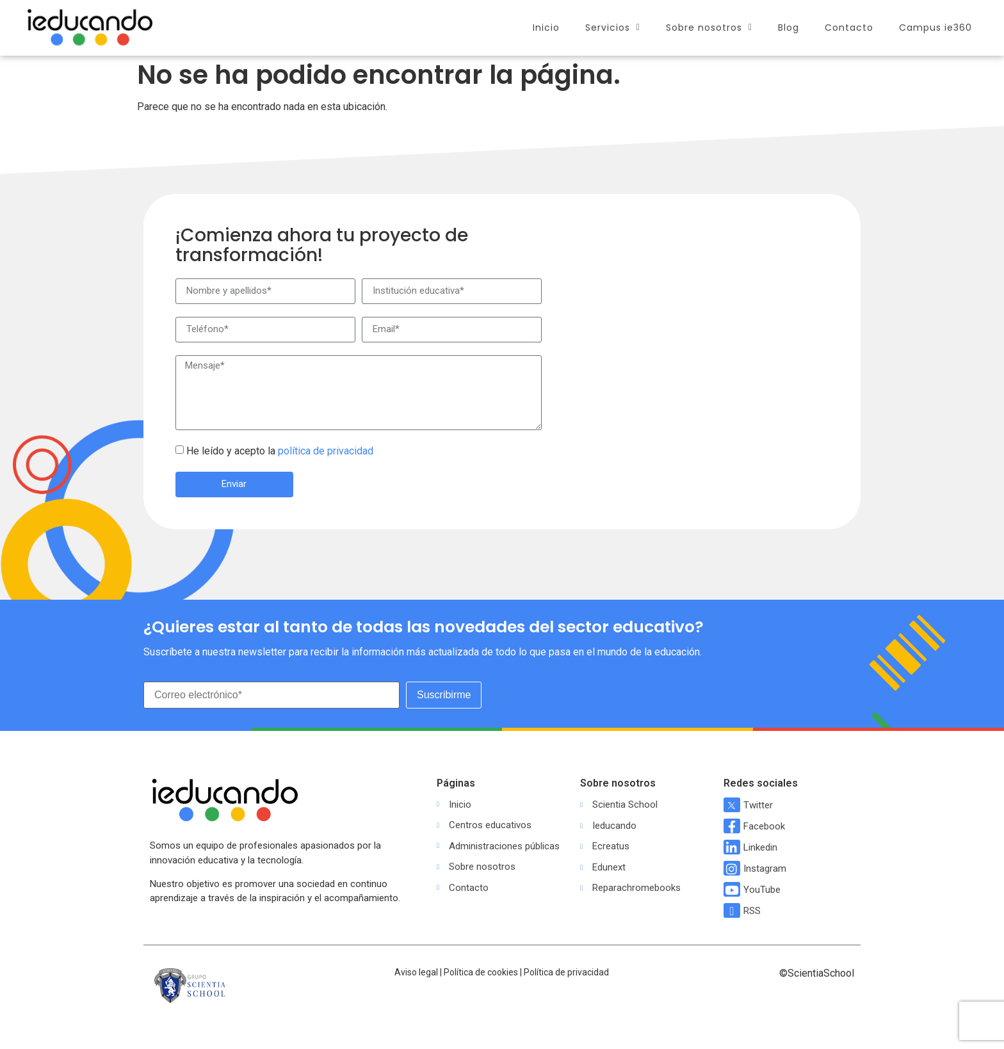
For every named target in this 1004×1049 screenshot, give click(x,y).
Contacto (849, 27)
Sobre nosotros (709, 27)
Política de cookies (481, 972)
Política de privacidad (566, 972)
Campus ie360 (935, 27)
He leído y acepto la (279, 451)
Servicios (612, 27)
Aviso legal (416, 972)
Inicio (546, 27)
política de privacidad (325, 451)
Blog (788, 27)
